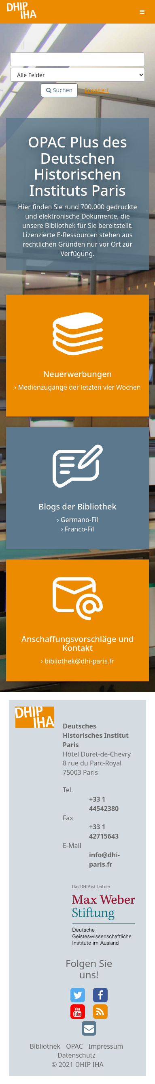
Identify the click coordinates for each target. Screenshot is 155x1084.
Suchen (59, 90)
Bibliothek (45, 1046)
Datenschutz (76, 1055)
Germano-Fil (79, 519)
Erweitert (97, 90)
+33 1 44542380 (104, 804)
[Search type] (77, 75)
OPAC (74, 1046)
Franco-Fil (79, 529)
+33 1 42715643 (104, 831)
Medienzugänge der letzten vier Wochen (79, 387)
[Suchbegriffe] (77, 59)
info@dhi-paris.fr (104, 859)
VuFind (21, 12)
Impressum (106, 1046)
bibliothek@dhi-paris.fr (79, 661)
